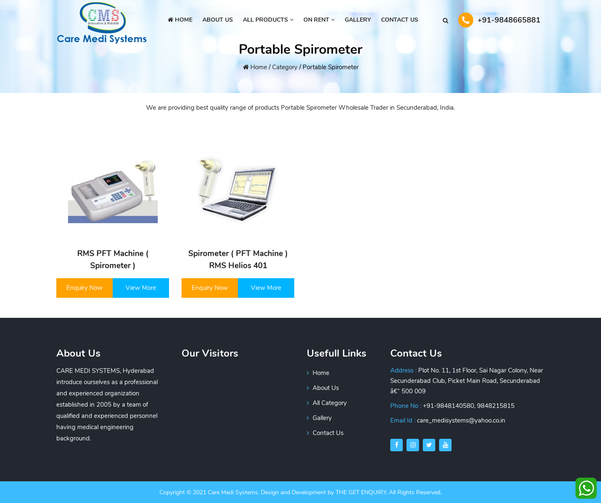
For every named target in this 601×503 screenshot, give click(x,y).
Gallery (319, 418)
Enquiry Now (84, 288)
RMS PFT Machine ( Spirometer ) (113, 259)
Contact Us (399, 20)
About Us (323, 388)
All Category (327, 403)
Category (285, 67)
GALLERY (358, 20)
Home (180, 20)
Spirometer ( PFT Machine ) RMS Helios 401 (238, 259)
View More (141, 288)
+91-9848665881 (499, 20)
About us (217, 20)
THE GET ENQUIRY (361, 492)
